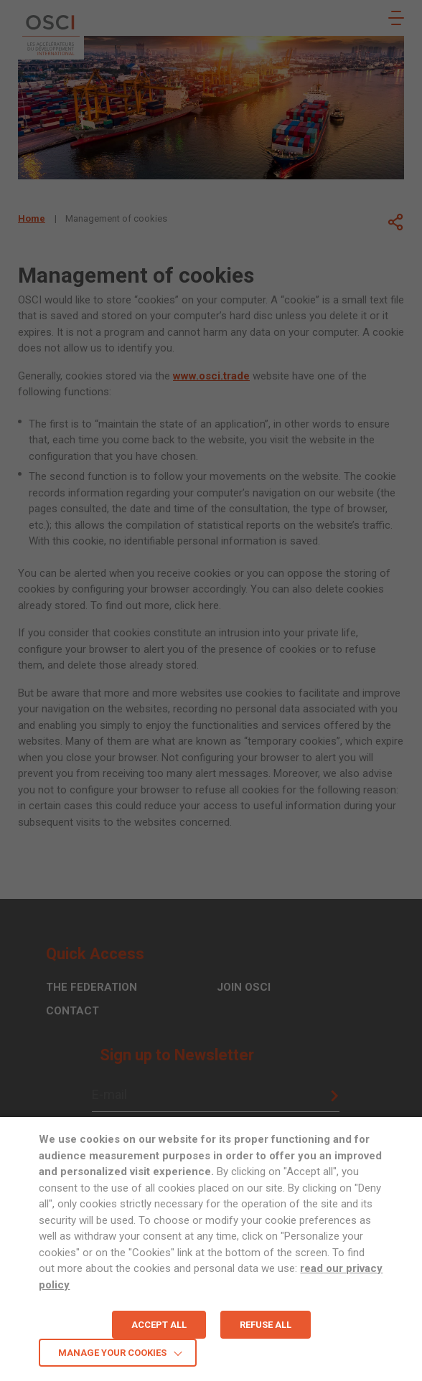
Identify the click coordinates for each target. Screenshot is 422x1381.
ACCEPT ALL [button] (159, 1324)
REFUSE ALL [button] (265, 1324)
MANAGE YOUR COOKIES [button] (112, 1352)
